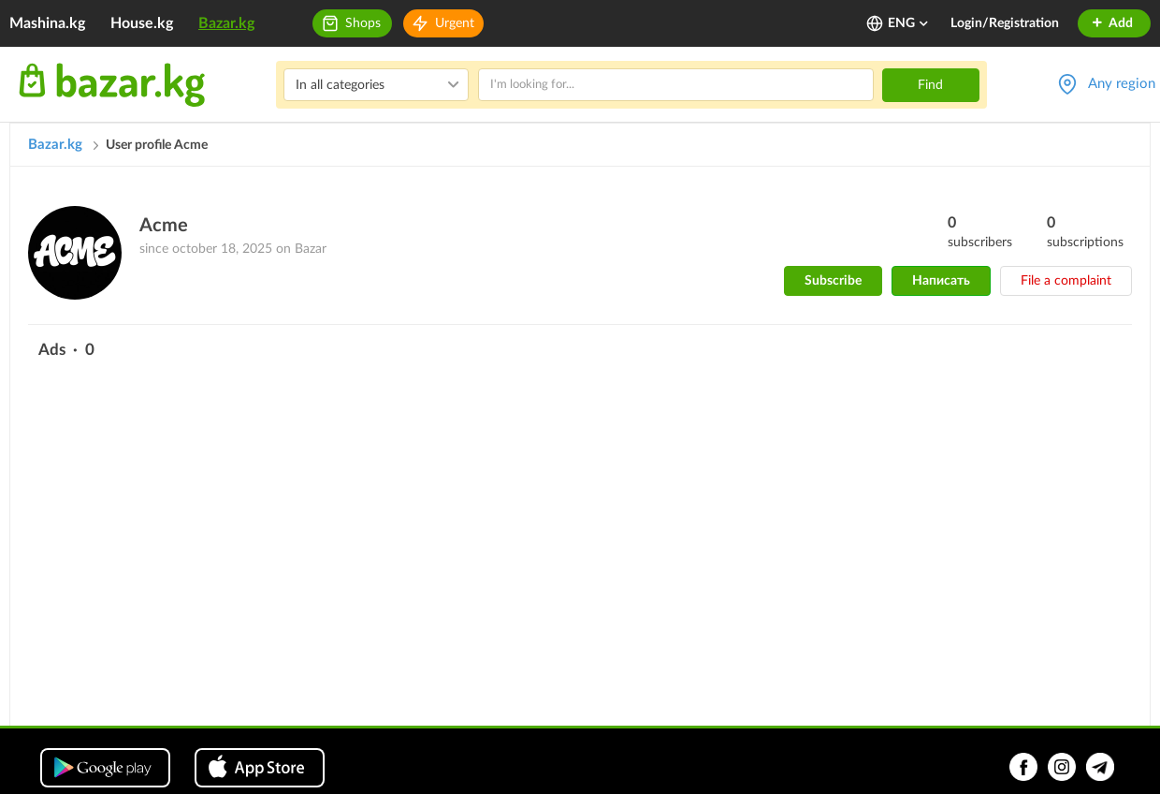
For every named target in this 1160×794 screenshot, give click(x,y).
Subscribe (833, 280)
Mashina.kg (47, 23)
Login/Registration (1004, 23)
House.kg (141, 23)
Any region (1121, 84)
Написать (941, 280)
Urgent (454, 23)
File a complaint (1066, 280)
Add (1112, 23)
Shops (363, 23)
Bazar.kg (226, 23)
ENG (909, 23)
